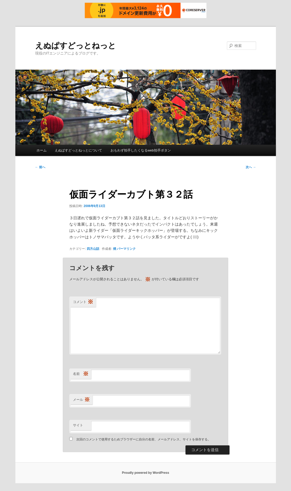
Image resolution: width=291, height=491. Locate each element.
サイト (78, 425)
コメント (83, 302)
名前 (81, 374)
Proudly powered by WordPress (145, 473)
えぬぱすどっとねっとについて (78, 150)
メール (81, 400)
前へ (40, 167)
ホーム (41, 150)
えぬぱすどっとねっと (75, 45)
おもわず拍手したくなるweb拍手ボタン (140, 150)
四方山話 (93, 249)
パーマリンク (126, 249)
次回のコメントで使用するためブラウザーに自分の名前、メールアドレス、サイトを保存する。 (143, 439)
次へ (251, 167)
